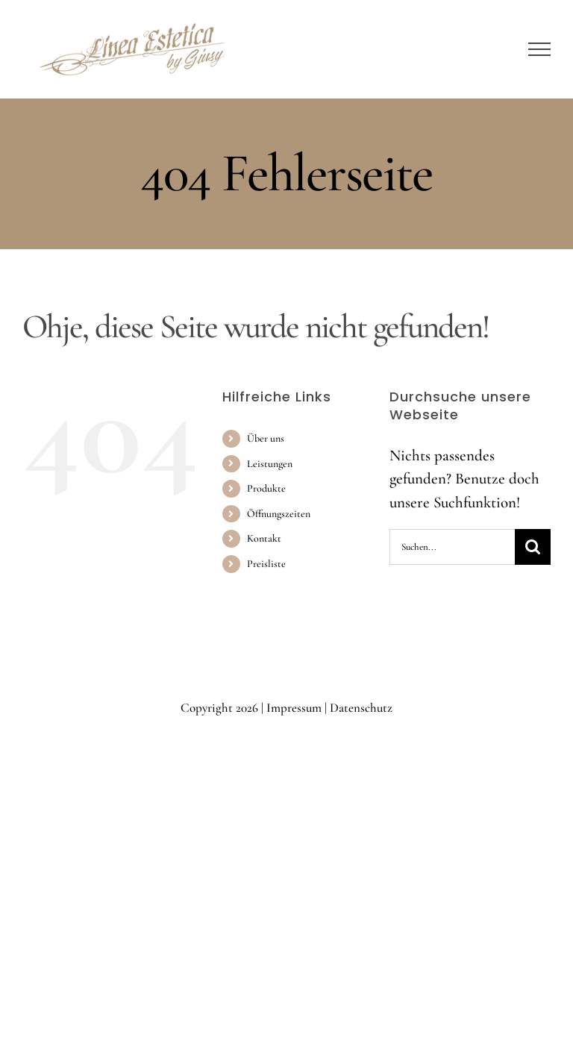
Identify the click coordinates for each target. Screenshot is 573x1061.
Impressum (294, 708)
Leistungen (269, 463)
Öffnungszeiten (278, 513)
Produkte (266, 488)
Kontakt (264, 538)
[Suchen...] (452, 547)
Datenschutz (361, 708)
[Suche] (533, 547)
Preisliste (266, 563)
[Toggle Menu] (540, 49)
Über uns (265, 438)
